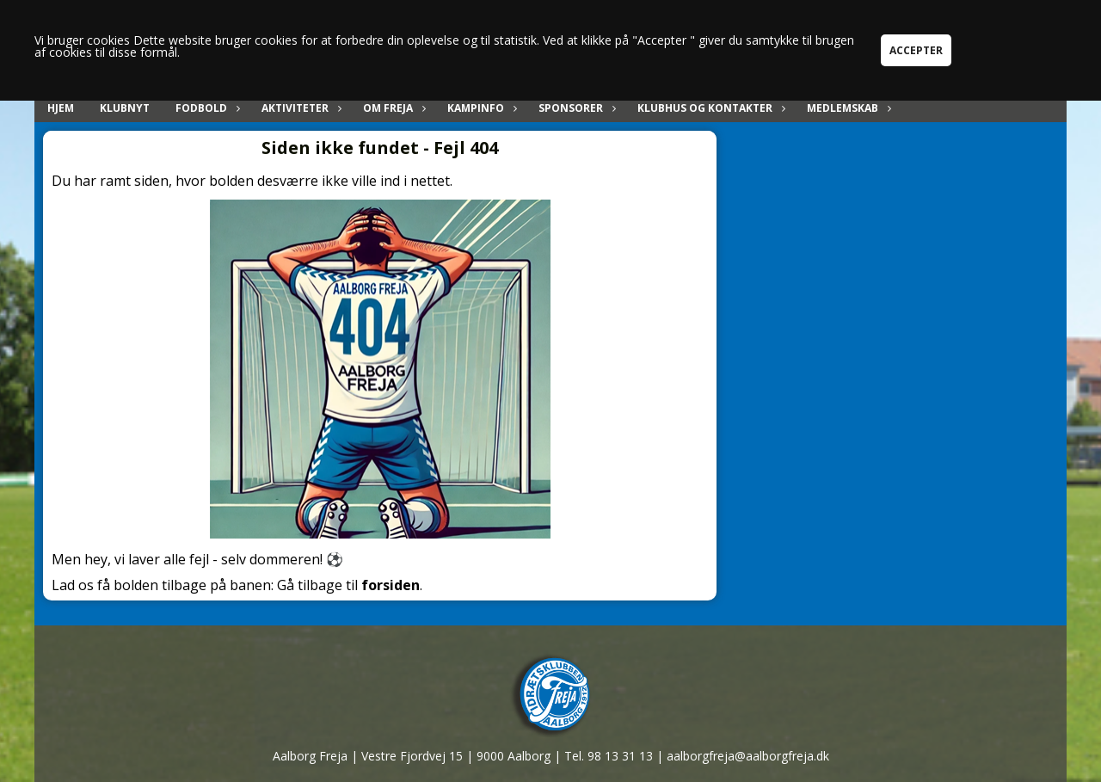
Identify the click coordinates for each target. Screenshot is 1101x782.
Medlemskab (847, 108)
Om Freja (392, 108)
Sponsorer (575, 108)
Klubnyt (125, 108)
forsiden (390, 585)
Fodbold (205, 108)
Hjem (60, 108)
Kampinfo (480, 108)
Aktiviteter (299, 108)
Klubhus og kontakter (709, 108)
